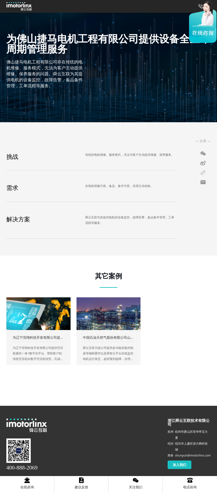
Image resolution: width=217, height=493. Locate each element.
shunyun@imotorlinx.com (193, 455)
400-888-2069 (22, 468)
